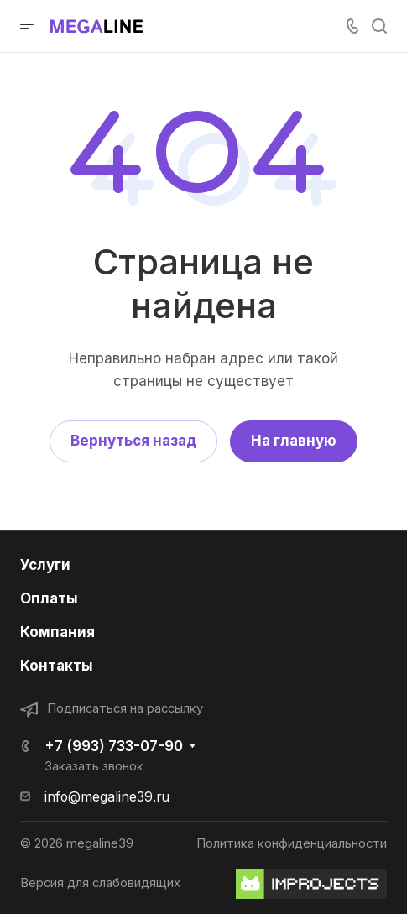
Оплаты (49, 598)
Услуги (45, 564)
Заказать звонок (93, 766)
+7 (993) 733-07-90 (113, 746)
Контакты (56, 665)
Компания (57, 632)
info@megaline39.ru (106, 797)
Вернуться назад (133, 440)
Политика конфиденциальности (291, 843)
